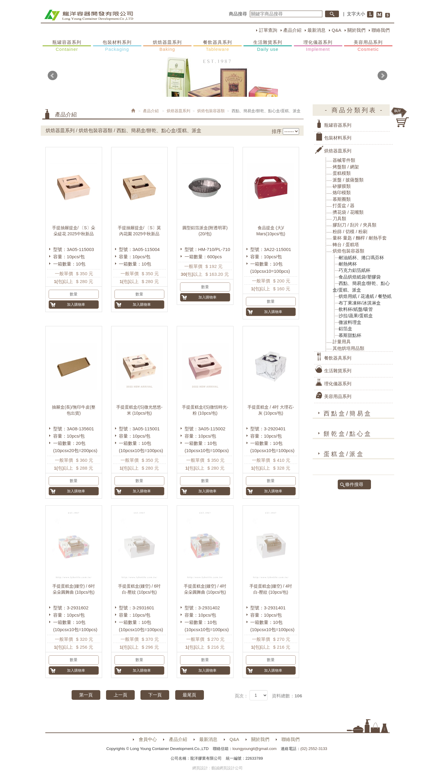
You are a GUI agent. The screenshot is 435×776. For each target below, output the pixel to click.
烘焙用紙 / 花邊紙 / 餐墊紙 (365, 296)
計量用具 (342, 341)
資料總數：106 (287, 695)
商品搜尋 (238, 13)
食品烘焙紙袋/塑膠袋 (360, 276)
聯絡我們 (381, 30)
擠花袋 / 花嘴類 (348, 212)
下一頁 (155, 694)
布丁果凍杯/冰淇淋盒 (360, 302)
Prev (52, 75)
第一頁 (86, 694)
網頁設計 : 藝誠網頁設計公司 (217, 768)
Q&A (336, 30)
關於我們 (356, 30)
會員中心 (148, 739)
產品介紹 (292, 30)
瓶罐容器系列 (67, 46)
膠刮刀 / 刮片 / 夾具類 (354, 224)
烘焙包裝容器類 (211, 111)
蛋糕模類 (342, 173)
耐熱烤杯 (348, 263)
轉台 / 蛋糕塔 (346, 244)
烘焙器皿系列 (167, 46)
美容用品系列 (368, 46)
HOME (89, 15)
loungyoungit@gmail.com (254, 748)
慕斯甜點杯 (350, 335)
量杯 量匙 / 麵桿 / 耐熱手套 (360, 237)
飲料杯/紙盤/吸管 (356, 309)
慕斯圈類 (342, 199)
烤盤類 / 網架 (346, 166)
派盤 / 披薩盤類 (348, 179)
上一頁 (120, 694)
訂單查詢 (268, 30)
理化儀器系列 (318, 46)
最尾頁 (189, 694)
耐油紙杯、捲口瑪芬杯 (361, 257)
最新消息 (317, 30)
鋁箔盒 (345, 328)
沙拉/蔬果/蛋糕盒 (356, 315)
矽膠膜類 (342, 186)
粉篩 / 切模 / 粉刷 (350, 231)
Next (382, 75)
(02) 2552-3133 (313, 748)
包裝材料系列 (117, 46)
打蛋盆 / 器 (344, 205)
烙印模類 (342, 192)
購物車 (400, 117)
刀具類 (339, 218)
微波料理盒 (350, 322)
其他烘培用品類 (348, 348)
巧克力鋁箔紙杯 (354, 270)
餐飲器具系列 (217, 46)
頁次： (241, 695)
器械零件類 (344, 160)
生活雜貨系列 (267, 46)
